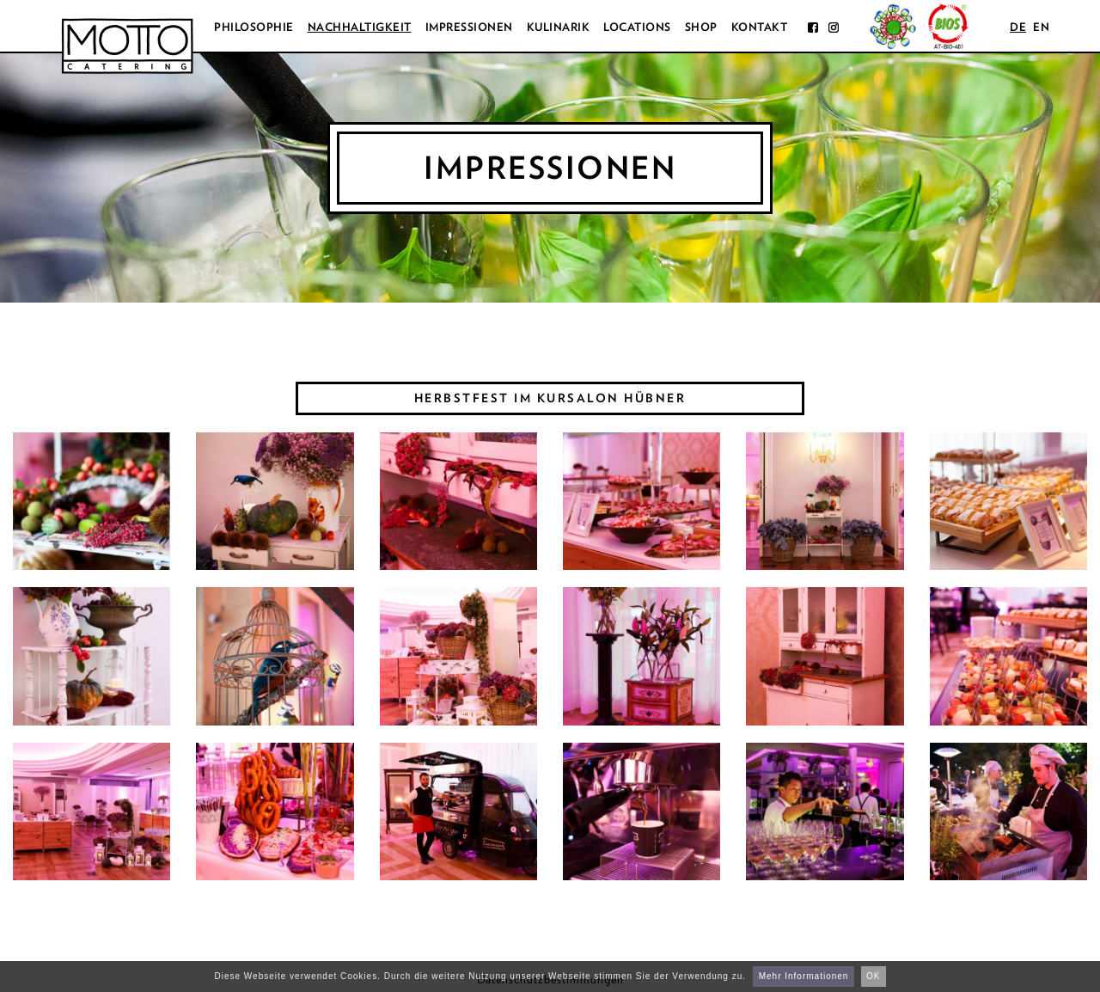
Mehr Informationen (804, 976)
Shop (701, 27)
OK (873, 976)
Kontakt (759, 27)
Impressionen (469, 27)
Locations (637, 27)
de (1018, 27)
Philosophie (254, 27)
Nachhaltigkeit (360, 27)
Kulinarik (558, 27)
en (1041, 27)
